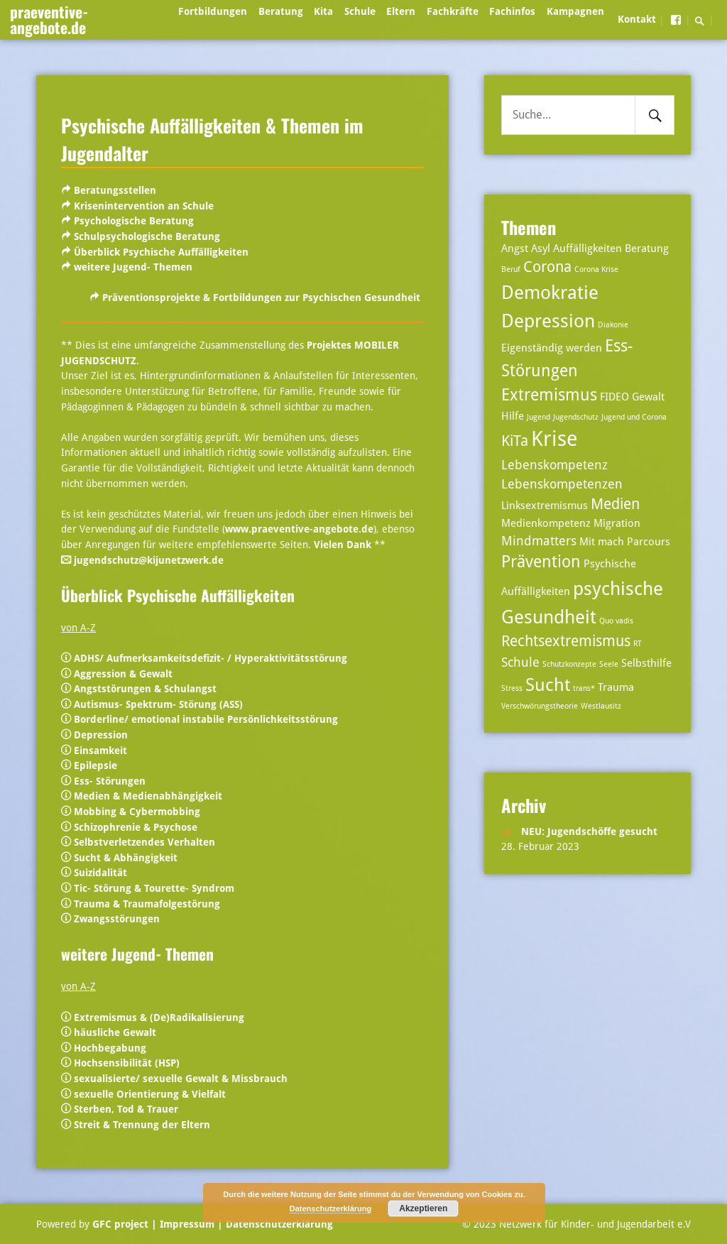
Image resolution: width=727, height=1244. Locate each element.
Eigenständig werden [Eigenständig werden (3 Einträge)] (551, 348)
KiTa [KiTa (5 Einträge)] (514, 440)
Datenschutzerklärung (278, 1224)
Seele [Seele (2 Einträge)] (608, 664)
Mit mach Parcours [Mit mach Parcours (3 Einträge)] (624, 541)
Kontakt (637, 19)
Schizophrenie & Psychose (135, 827)
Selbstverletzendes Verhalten (144, 842)
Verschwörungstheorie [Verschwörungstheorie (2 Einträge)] (539, 706)
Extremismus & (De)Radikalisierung (159, 1017)
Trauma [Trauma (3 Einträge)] (616, 687)
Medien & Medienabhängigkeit (148, 796)
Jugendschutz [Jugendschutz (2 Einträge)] (575, 417)
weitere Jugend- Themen (133, 267)
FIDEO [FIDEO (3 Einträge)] (614, 397)
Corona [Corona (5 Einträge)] (547, 266)
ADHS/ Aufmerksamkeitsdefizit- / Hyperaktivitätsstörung (210, 658)
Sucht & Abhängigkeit (125, 857)
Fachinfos (512, 11)
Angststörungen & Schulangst (145, 688)
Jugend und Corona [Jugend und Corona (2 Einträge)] (634, 417)
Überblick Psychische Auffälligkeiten (161, 252)
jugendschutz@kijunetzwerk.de (149, 560)
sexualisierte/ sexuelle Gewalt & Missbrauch (181, 1078)
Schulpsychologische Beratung (147, 236)
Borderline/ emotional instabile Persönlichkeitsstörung (206, 719)
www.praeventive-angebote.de (299, 529)
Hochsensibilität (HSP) (127, 1063)
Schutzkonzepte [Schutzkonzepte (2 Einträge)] (569, 664)
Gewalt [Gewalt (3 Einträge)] (648, 397)
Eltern (400, 11)
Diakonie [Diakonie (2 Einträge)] (613, 324)
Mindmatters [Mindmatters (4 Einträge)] (538, 540)
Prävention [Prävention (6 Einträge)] (541, 562)
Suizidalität (100, 872)
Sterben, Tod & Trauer (124, 1109)
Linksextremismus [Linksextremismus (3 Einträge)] (544, 505)
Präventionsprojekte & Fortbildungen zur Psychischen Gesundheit (261, 297)
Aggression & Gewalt (123, 674)
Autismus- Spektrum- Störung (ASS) (158, 704)
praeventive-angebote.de (49, 19)
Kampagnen (575, 11)
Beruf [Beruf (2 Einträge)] (510, 269)
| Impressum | (187, 1224)
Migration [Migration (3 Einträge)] (617, 523)
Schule (360, 11)
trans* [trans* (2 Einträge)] (584, 688)
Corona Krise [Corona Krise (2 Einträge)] (596, 269)
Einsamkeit (100, 750)
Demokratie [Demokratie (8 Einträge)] (549, 292)
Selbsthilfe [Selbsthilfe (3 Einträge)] (646, 663)
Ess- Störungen (110, 781)
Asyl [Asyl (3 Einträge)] (540, 248)
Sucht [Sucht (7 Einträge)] (547, 685)
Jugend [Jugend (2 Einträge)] (538, 417)
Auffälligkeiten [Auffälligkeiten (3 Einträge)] (587, 248)
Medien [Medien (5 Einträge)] (615, 504)
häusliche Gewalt (115, 1032)
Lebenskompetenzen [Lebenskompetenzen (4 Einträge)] (562, 483)
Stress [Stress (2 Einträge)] (512, 688)
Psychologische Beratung (134, 221)
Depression (101, 735)
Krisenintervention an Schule (144, 206)
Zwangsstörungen (117, 918)
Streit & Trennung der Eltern (142, 1124)
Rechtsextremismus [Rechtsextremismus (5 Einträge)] (565, 641)
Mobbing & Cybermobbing (137, 811)
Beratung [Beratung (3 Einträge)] (647, 248)
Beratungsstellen (115, 190)
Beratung (280, 11)
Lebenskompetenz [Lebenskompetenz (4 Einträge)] (554, 464)
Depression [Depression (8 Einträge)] (548, 321)
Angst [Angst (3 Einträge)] (514, 248)
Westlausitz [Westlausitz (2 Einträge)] (601, 706)
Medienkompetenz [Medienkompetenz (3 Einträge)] (546, 523)
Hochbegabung (110, 1048)
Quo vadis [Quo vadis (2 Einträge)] (616, 621)
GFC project (120, 1224)
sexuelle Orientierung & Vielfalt (150, 1094)
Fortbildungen (212, 11)
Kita (323, 11)
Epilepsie (95, 765)
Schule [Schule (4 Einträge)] (520, 662)
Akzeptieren (423, 1208)
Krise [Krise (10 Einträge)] (554, 439)
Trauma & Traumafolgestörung (147, 904)
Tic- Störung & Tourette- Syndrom (154, 888)
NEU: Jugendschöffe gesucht (589, 831)
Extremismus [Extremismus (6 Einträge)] (549, 395)
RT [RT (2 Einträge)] (637, 643)
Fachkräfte (453, 11)
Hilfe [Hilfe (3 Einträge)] (512, 416)
